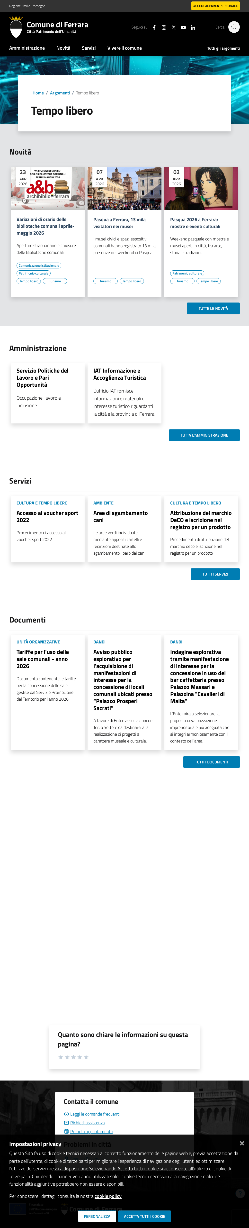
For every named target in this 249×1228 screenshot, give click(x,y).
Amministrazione (27, 48)
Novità (63, 48)
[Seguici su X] (171, 27)
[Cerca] (234, 27)
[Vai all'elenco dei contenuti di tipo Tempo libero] (29, 281)
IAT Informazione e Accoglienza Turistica (119, 374)
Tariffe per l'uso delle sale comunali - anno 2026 (43, 658)
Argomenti (60, 93)
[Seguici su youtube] (181, 27)
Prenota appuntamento (88, 1131)
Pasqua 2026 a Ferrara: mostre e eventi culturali (195, 223)
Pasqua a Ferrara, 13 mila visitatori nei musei (119, 223)
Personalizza (97, 1216)
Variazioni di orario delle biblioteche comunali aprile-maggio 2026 (45, 226)
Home (38, 93)
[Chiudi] (242, 1142)
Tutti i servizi (215, 574)
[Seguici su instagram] (162, 27)
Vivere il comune (124, 48)
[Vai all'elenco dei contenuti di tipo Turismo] (55, 281)
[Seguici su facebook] (152, 27)
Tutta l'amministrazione (204, 435)
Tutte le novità (213, 308)
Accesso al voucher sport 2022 (47, 516)
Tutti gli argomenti (223, 48)
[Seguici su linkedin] (191, 27)
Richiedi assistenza (84, 1122)
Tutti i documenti (211, 762)
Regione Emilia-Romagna (27, 5)
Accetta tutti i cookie (144, 1216)
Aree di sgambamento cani (120, 516)
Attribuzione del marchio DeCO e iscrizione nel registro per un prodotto (201, 519)
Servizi (89, 48)
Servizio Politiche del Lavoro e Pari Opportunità (42, 377)
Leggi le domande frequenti (92, 1114)
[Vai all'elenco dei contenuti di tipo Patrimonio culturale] (34, 273)
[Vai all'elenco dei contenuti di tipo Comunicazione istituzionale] (39, 265)
